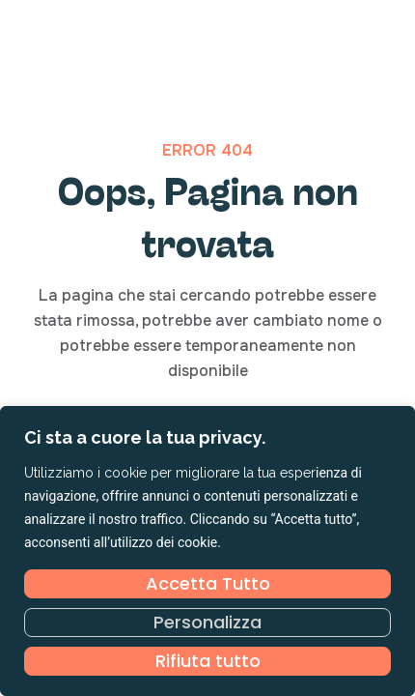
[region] (207, 551)
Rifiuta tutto (208, 661)
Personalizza (207, 622)
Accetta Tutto (208, 583)
